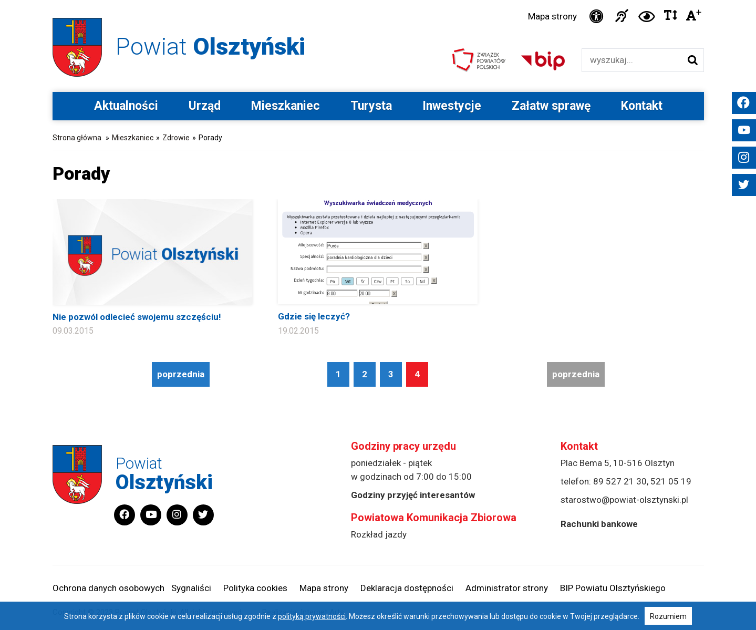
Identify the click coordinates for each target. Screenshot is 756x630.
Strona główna (77, 137)
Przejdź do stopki (377, 0)
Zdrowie (176, 137)
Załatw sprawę (551, 106)
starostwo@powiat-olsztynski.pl (624, 499)
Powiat (210, 46)
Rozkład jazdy (379, 534)
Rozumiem (668, 616)
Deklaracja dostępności (406, 588)
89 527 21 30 (620, 481)
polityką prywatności (312, 616)
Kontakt (641, 106)
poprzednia (180, 374)
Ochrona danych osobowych (108, 588)
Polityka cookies (255, 588)
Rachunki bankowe (599, 524)
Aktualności (126, 106)
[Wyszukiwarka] (632, 60)
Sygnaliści (191, 588)
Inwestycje (451, 106)
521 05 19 (670, 481)
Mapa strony (552, 16)
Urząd (205, 106)
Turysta (371, 106)
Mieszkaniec (285, 106)
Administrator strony (506, 588)
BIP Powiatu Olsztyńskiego (613, 588)
